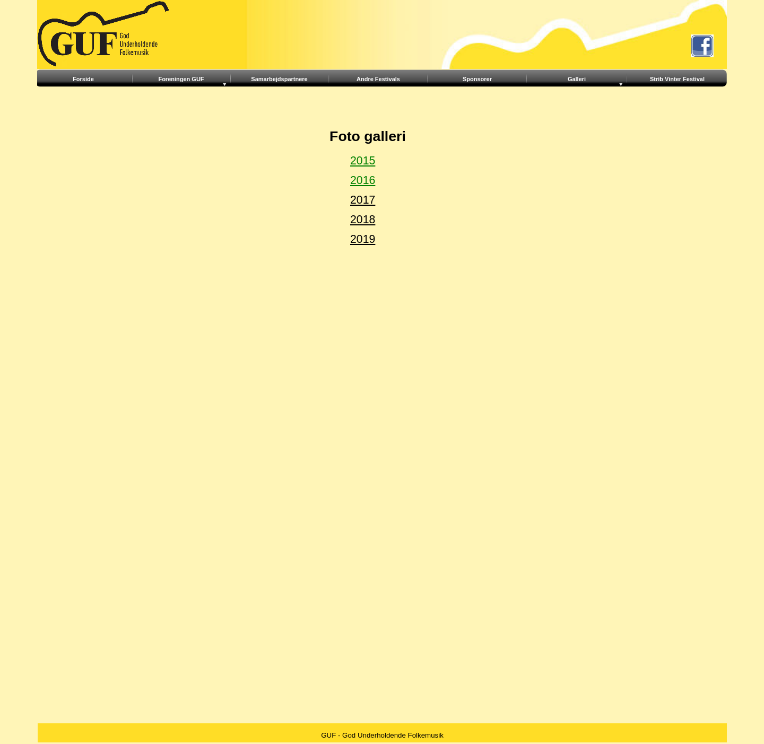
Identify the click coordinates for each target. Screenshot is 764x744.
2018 (362, 219)
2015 (362, 160)
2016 (362, 180)
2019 (362, 239)
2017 (362, 200)
